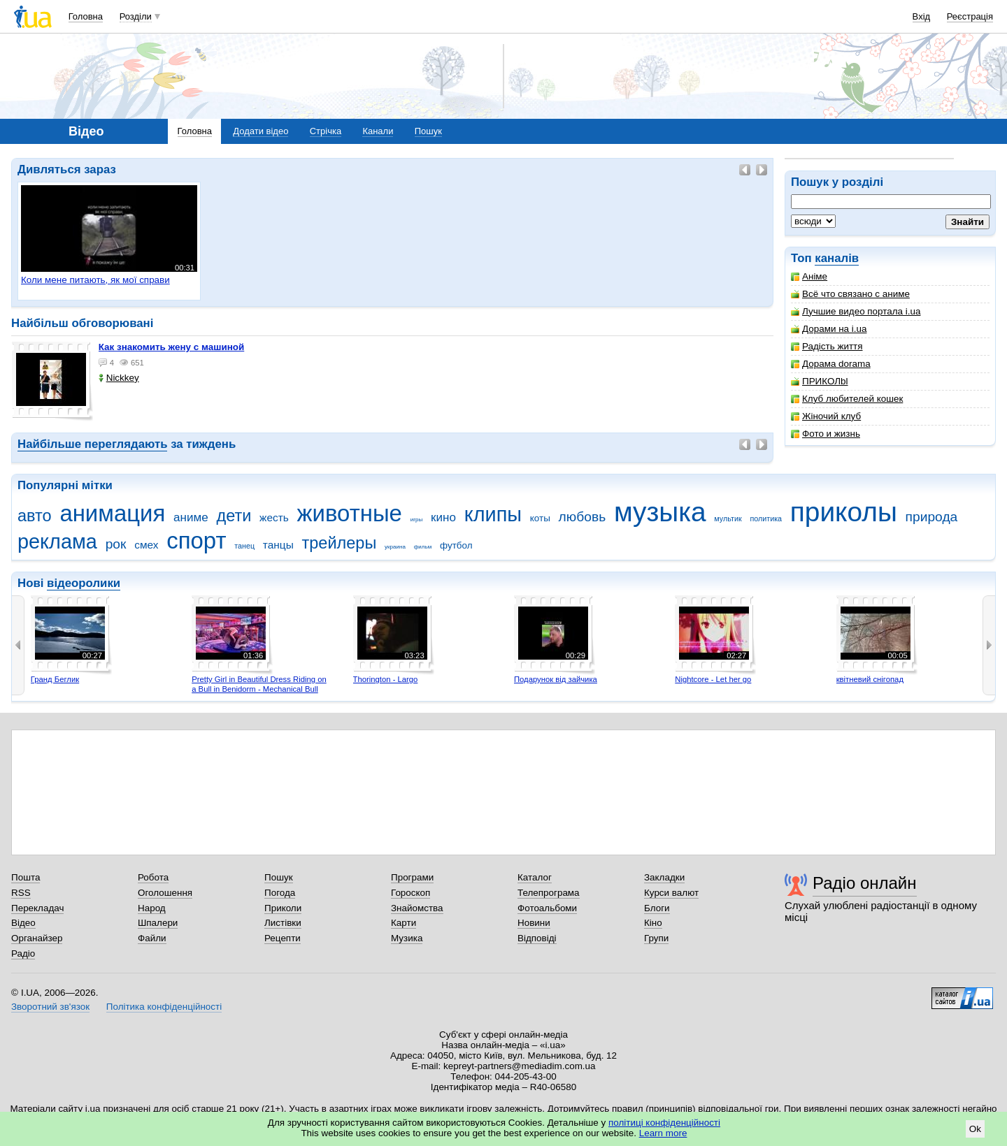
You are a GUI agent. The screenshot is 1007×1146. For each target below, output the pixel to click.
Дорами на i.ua (828, 329)
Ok (975, 1129)
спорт (196, 540)
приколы (843, 512)
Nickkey (119, 377)
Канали (377, 131)
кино (443, 517)
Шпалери (158, 922)
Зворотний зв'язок (50, 1006)
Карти (403, 922)
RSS (21, 892)
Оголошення (165, 892)
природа (932, 516)
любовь (582, 516)
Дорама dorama (831, 363)
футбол (456, 545)
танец (244, 546)
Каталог (534, 877)
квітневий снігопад (870, 679)
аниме (190, 517)
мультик (727, 518)
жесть (274, 517)
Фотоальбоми (547, 908)
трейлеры (339, 543)
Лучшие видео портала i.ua (855, 311)
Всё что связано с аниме (850, 294)
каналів (837, 258)
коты (540, 518)
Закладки (664, 877)
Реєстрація (970, 16)
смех (146, 545)
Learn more (663, 1133)
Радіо (23, 953)
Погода (279, 892)
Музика (406, 938)
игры (416, 519)
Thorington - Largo (385, 679)
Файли (152, 938)
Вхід (922, 16)
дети (233, 516)
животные (349, 513)
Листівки (282, 922)
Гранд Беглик (55, 679)
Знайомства (417, 908)
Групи (656, 938)
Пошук (428, 131)
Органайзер (36, 938)
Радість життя (827, 346)
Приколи (282, 908)
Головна (86, 16)
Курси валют (671, 892)
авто (34, 516)
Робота (153, 877)
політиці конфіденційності (664, 1122)
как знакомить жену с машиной (172, 347)
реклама (57, 541)
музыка (660, 512)
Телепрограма (548, 892)
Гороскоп (410, 892)
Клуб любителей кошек (847, 398)
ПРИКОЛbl (819, 381)
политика (766, 518)
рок (116, 544)
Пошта (25, 877)
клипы (493, 514)
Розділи (136, 16)
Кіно (653, 922)
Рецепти (282, 938)
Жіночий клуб (826, 416)
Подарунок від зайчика (555, 679)
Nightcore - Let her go (713, 679)
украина (395, 547)
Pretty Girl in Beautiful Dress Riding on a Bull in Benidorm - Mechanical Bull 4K (259, 688)
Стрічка (325, 131)
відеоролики (83, 583)
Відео (23, 922)
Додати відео (260, 131)
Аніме (809, 276)
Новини (533, 922)
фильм (423, 547)
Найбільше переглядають (92, 444)
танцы (278, 545)
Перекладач (37, 908)
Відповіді (537, 938)
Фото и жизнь (825, 433)
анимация (112, 513)
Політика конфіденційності (164, 1006)
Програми (412, 877)
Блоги (657, 908)
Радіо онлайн (865, 882)
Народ (152, 908)
